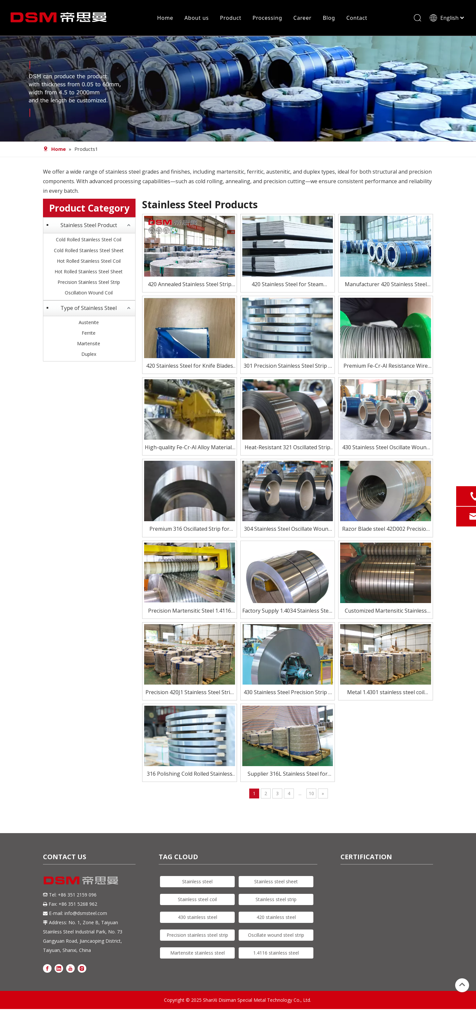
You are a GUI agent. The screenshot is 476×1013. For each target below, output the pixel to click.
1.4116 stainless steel (276, 953)
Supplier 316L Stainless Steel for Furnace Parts (288, 775)
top (462, 985)
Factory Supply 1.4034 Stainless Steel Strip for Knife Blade (287, 611)
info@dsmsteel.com (85, 914)
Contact (356, 18)
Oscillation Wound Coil (89, 293)
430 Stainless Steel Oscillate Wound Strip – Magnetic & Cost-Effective (385, 448)
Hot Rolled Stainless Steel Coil (89, 261)
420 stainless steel (276, 918)
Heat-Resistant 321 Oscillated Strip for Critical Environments (287, 448)
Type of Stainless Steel (88, 308)
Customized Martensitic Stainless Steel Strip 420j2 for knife (386, 611)
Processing (267, 18)
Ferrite (89, 333)
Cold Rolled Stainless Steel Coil (88, 240)
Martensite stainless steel (197, 953)
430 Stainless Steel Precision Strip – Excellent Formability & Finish (287, 693)
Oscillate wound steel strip (276, 935)
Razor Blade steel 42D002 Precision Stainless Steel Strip (385, 530)
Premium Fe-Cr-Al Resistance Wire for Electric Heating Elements (385, 366)
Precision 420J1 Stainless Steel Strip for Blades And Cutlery (189, 693)
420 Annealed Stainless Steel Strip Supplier (189, 285)
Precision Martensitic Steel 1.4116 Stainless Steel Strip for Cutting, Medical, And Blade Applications (189, 611)
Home (165, 18)
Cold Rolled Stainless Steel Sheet (89, 251)
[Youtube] (70, 968)
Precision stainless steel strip (197, 935)
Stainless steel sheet (276, 882)
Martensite (88, 344)
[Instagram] (82, 968)
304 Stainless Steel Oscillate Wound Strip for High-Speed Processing (287, 530)
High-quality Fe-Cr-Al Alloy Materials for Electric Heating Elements (189, 448)
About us (196, 18)
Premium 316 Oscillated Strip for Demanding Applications (189, 530)
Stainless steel (197, 882)
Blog (329, 18)
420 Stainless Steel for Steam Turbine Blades (287, 285)
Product (230, 18)
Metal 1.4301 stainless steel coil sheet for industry (385, 693)
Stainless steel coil (197, 900)
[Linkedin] (59, 968)
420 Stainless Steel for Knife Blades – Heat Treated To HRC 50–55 (189, 366)
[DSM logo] (81, 880)
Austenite (89, 323)
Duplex (88, 355)
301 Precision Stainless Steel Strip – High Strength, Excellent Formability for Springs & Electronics (287, 366)
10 (311, 794)
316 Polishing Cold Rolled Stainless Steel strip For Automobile (189, 775)
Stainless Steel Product (88, 225)
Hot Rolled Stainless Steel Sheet (89, 272)
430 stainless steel (197, 918)
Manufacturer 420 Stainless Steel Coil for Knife (386, 285)
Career (302, 18)
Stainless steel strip (276, 900)
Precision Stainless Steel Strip (89, 283)
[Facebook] (47, 968)
